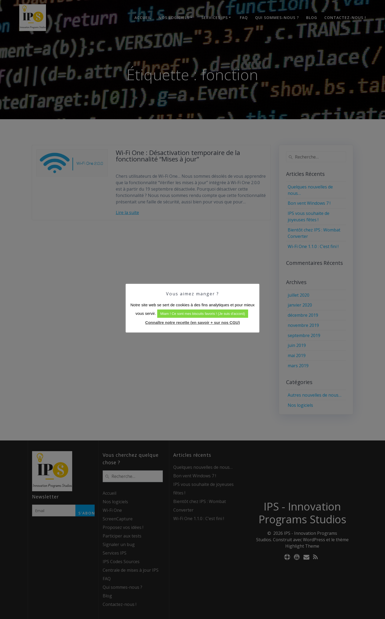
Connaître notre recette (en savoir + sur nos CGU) (192, 322)
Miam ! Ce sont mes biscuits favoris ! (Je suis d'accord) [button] (202, 314)
